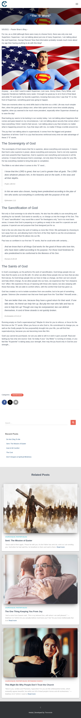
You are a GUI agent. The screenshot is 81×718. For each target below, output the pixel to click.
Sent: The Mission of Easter (16, 444)
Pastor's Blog (17, 395)
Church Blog (10, 537)
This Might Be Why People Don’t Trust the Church (29, 685)
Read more (61, 547)
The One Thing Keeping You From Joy (23, 611)
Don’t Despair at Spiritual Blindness (18, 457)
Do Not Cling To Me (13, 439)
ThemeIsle (48, 712)
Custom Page (40, 707)
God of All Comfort (12, 448)
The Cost (9, 452)
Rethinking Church (35, 681)
